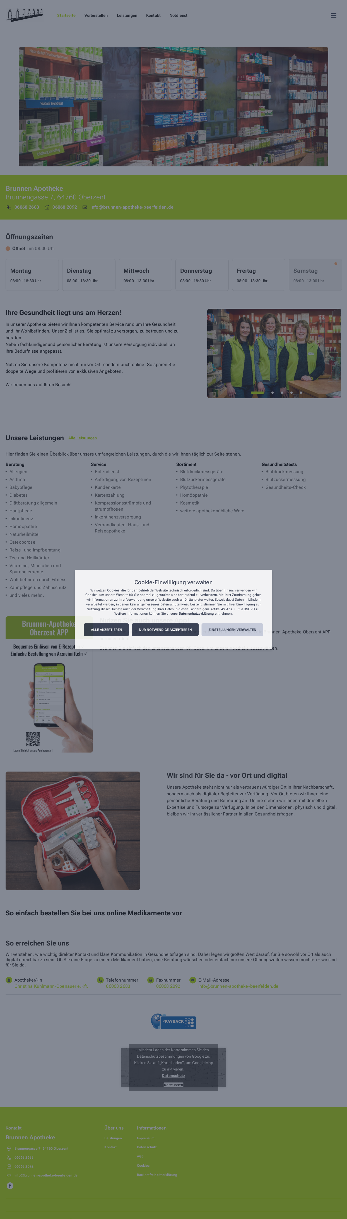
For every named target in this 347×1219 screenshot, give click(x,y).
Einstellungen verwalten (232, 630)
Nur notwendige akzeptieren (165, 630)
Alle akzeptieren (106, 630)
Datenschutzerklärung (196, 614)
